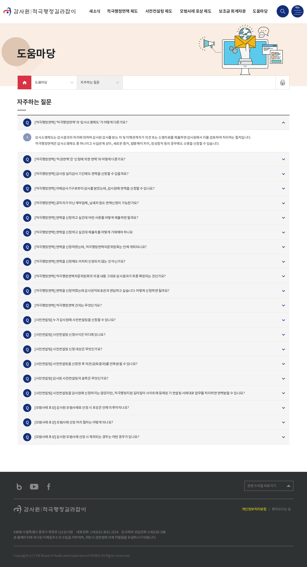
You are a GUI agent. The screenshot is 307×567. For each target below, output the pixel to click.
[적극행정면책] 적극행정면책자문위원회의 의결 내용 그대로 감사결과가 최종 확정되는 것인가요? (100, 276)
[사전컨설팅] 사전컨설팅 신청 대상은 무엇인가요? (68, 349)
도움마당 (260, 11)
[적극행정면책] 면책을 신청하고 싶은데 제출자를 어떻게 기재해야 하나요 (83, 232)
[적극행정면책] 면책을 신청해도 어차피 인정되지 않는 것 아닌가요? (79, 261)
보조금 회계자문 (232, 11)
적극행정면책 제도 (122, 11)
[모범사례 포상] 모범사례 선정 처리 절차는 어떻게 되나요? (73, 422)
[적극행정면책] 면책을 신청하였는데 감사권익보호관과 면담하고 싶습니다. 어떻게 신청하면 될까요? (101, 290)
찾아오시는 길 (281, 509)
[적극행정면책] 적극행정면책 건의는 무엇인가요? (68, 305)
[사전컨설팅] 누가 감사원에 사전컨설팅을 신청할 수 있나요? (75, 320)
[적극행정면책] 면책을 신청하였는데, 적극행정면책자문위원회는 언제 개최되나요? (90, 247)
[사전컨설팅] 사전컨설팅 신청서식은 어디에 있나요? (69, 334)
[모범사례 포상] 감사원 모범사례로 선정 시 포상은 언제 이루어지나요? (81, 407)
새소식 (94, 11)
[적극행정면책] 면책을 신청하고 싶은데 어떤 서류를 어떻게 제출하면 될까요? (86, 218)
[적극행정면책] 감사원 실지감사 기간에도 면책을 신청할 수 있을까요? (81, 174)
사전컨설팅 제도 (158, 11)
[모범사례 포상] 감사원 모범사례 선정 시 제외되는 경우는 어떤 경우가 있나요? (86, 437)
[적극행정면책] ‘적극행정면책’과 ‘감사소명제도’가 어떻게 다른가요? (80, 122)
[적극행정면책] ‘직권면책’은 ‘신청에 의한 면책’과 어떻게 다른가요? (79, 159)
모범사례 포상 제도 (195, 11)
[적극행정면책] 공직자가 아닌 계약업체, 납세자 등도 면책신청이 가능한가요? (86, 203)
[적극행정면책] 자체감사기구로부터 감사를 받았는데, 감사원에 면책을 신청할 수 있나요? (94, 188)
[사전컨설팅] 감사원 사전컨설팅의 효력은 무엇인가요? (71, 378)
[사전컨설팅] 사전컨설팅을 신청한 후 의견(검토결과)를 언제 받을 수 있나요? (85, 364)
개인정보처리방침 (254, 509)
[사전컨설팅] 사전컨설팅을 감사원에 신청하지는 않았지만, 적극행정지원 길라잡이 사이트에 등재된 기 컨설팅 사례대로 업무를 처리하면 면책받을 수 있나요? (139, 393)
